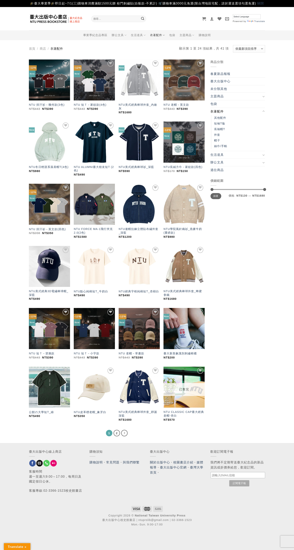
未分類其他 (219, 88)
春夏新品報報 (221, 73)
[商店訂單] (249, 49)
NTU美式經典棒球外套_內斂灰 (138, 106)
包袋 (172, 35)
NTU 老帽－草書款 (131, 353)
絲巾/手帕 (220, 146)
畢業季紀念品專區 (95, 35)
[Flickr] (53, 463)
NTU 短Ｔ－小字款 (86, 353)
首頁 (32, 48)
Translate (256, 21)
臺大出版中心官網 (173, 467)
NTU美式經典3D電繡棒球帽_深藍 (48, 293)
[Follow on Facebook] (32, 463)
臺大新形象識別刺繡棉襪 (180, 353)
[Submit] (142, 18)
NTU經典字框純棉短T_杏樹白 (139, 291)
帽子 (217, 140)
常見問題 (112, 462)
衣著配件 (157, 35)
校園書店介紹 (183, 462)
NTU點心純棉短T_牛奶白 (91, 291)
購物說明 (205, 35)
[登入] (212, 18)
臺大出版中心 (221, 81)
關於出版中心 (160, 462)
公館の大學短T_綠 (41, 412)
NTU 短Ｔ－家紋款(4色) (90, 104)
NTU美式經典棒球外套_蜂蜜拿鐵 (182, 293)
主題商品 (186, 35)
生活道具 (138, 35)
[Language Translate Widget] (247, 16)
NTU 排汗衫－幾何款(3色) (47, 104)
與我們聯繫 (131, 462)
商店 (43, 48)
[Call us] (46, 463)
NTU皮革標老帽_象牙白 (90, 412)
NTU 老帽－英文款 (176, 104)
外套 (217, 134)
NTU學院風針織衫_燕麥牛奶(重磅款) (182, 230)
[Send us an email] (39, 463)
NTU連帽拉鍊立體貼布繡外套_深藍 (138, 230)
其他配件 (220, 117)
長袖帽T (219, 129)
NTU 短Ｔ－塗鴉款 (41, 353)
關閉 (260, 3)
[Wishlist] (220, 18)
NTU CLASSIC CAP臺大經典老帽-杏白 (183, 413)
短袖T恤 (219, 123)
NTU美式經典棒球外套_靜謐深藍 (138, 413)
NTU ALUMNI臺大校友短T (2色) (94, 168)
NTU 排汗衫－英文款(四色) (47, 229)
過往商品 (217, 170)
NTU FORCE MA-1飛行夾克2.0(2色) (93, 230)
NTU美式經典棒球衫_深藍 (136, 167)
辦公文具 (119, 35)
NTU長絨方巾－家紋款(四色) (183, 167)
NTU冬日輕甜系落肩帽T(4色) (48, 167)
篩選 (215, 196)
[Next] (124, 433)
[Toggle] (263, 96)
